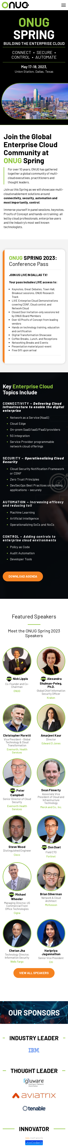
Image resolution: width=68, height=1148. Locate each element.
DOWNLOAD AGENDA (23, 576)
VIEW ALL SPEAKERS (34, 973)
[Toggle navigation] (63, 5)
